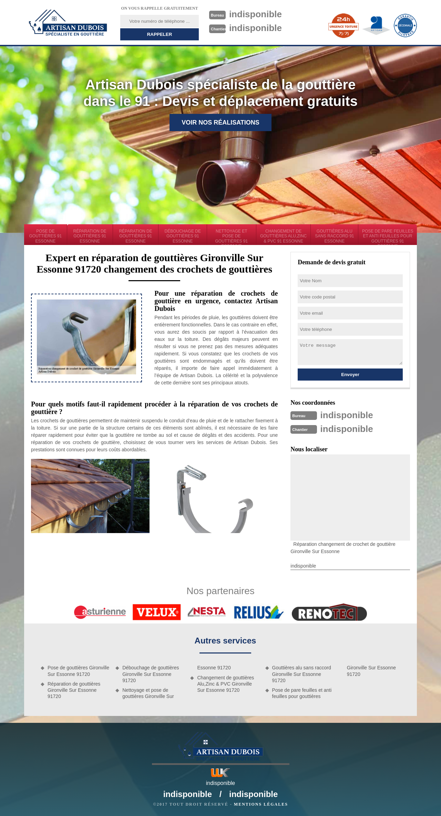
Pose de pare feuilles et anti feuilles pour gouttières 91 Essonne (387, 237)
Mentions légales (261, 804)
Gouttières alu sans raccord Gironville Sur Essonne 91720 (301, 674)
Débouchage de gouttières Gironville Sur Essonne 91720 (150, 674)
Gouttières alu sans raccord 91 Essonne (334, 236)
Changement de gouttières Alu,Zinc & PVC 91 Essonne (283, 236)
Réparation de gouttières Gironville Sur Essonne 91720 (74, 690)
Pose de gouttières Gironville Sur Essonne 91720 (78, 671)
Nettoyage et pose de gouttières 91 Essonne (231, 237)
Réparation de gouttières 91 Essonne (89, 236)
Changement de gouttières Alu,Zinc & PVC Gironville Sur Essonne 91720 (225, 684)
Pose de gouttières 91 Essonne (45, 236)
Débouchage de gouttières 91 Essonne (183, 236)
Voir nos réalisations (220, 122)
